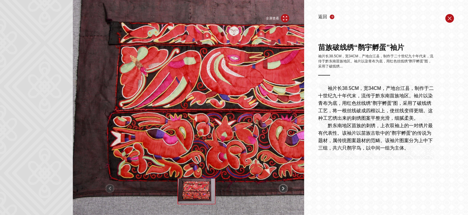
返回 (322, 16)
